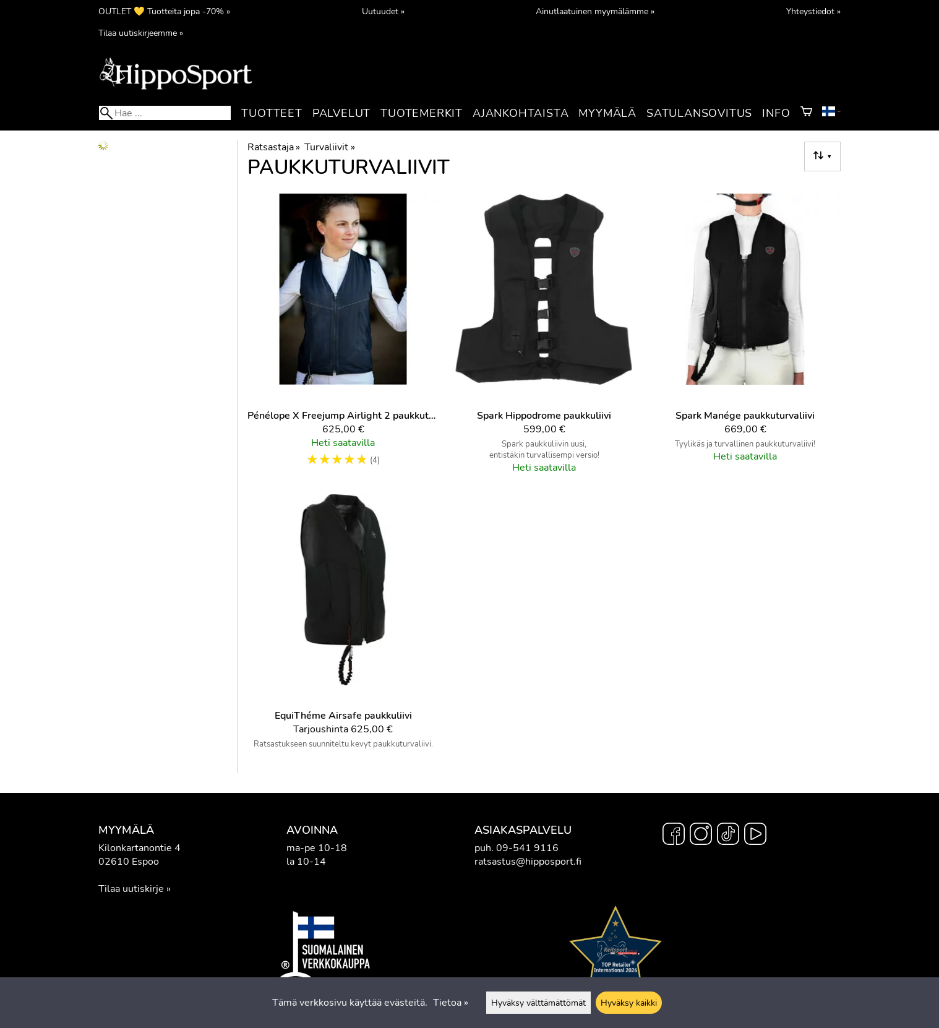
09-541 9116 (527, 848)
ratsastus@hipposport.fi (527, 861)
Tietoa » (450, 1002)
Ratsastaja (273, 147)
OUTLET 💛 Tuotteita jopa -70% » (164, 11)
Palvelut (341, 113)
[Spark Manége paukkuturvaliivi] (745, 339)
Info (776, 113)
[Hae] (164, 113)
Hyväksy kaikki (629, 1002)
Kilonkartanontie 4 (139, 848)
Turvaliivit (329, 147)
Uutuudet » (383, 11)
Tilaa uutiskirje (131, 889)
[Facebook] (673, 836)
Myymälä (607, 113)
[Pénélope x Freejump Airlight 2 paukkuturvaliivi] (343, 339)
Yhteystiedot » (813, 11)
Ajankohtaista (520, 113)
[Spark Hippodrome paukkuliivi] (544, 339)
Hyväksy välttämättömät (538, 1002)
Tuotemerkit (421, 113)
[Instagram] (701, 836)
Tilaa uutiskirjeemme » (140, 33)
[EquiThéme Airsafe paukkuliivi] (343, 627)
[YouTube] (755, 836)
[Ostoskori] (806, 113)
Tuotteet (271, 113)
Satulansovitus (699, 113)
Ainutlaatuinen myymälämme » (595, 11)
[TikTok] (728, 836)
